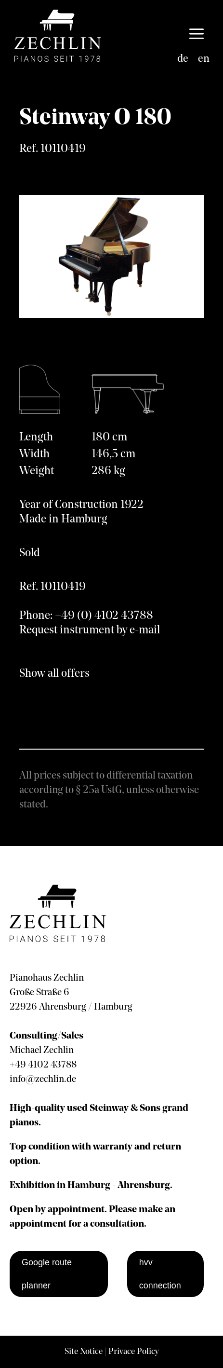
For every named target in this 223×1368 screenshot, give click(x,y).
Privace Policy (133, 1351)
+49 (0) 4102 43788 (104, 616)
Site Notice (84, 1351)
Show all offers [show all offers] (54, 674)
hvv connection (160, 1274)
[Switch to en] (203, 59)
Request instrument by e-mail (89, 630)
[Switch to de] (182, 59)
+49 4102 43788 (43, 1065)
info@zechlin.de (43, 1079)
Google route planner (47, 1274)
